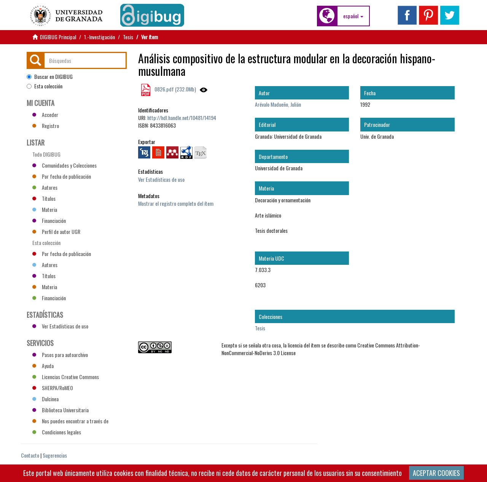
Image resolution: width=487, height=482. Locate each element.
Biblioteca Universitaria (60, 410)
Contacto (30, 455)
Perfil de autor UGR (56, 231)
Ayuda (43, 366)
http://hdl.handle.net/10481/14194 (181, 118)
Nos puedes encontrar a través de (70, 421)
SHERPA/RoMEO (52, 388)
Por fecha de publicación (61, 176)
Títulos (44, 198)
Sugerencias (55, 455)
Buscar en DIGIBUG (50, 76)
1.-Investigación (99, 37)
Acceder (45, 114)
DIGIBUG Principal (58, 37)
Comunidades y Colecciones (64, 165)
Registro (45, 126)
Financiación (49, 220)
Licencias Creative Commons (65, 377)
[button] (353, 16)
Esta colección (44, 86)
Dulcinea (45, 399)
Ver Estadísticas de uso (161, 179)
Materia (44, 209)
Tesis (128, 37)
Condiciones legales (56, 432)
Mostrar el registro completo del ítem (175, 203)
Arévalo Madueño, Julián (278, 104)
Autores (44, 187)
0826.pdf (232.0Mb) (174, 89)
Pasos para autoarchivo (60, 355)
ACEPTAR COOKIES (436, 473)
